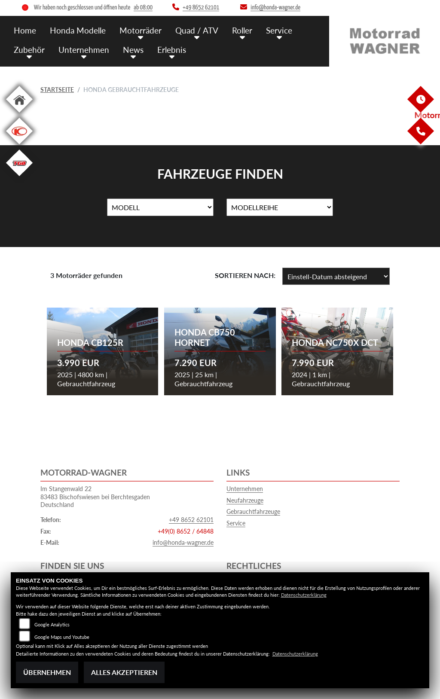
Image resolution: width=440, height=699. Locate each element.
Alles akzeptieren (124, 672)
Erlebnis (171, 50)
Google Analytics (52, 624)
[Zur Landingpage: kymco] (19, 146)
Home (25, 30)
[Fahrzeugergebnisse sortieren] (336, 276)
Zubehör (29, 50)
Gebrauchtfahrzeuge (253, 511)
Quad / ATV (196, 30)
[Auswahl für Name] (160, 207)
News (133, 50)
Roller (242, 30)
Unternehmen (83, 50)
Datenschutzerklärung (304, 595)
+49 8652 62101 (191, 519)
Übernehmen (47, 672)
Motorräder (140, 30)
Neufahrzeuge (244, 500)
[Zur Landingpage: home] (19, 114)
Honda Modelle (78, 30)
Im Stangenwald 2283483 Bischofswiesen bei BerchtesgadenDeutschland (95, 496)
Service (279, 30)
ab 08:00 (143, 7)
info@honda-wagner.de (183, 542)
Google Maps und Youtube (61, 637)
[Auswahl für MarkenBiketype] (279, 207)
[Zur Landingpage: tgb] (19, 178)
